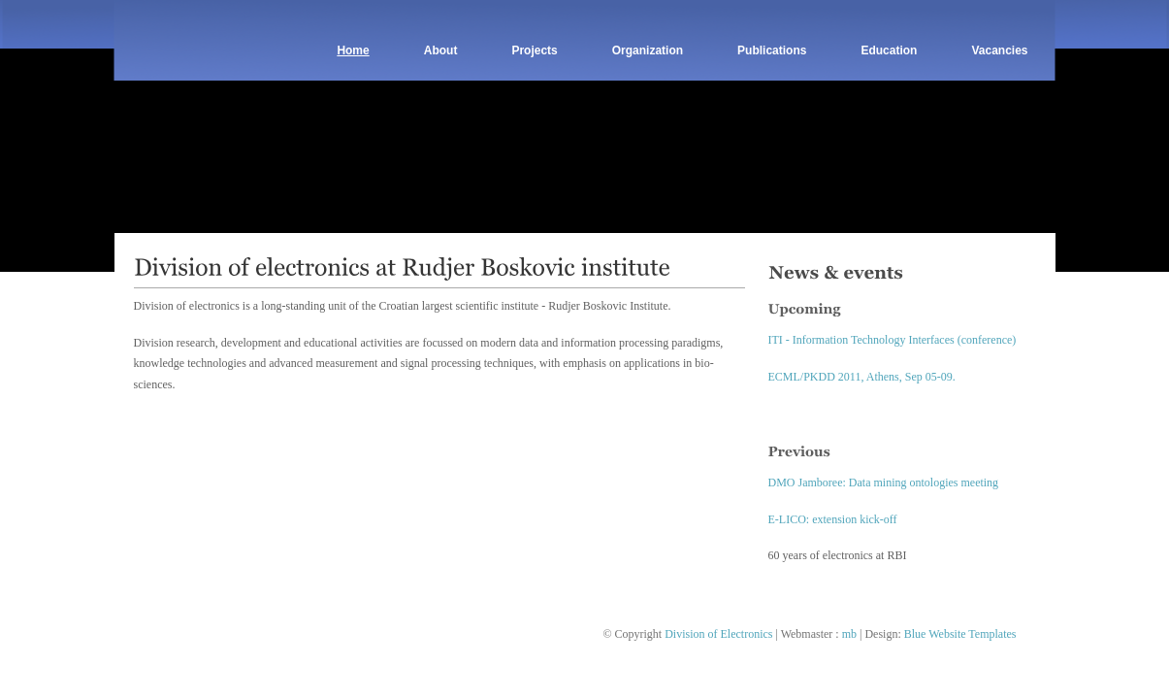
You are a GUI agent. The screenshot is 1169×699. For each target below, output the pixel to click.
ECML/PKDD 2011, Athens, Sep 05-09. (862, 376)
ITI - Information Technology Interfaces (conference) (892, 340)
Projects (534, 50)
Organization (647, 50)
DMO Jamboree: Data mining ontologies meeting (883, 482)
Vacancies (999, 50)
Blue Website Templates (960, 634)
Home (353, 50)
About (441, 50)
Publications (771, 50)
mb (849, 634)
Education (889, 50)
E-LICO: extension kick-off (832, 519)
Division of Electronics (718, 634)
